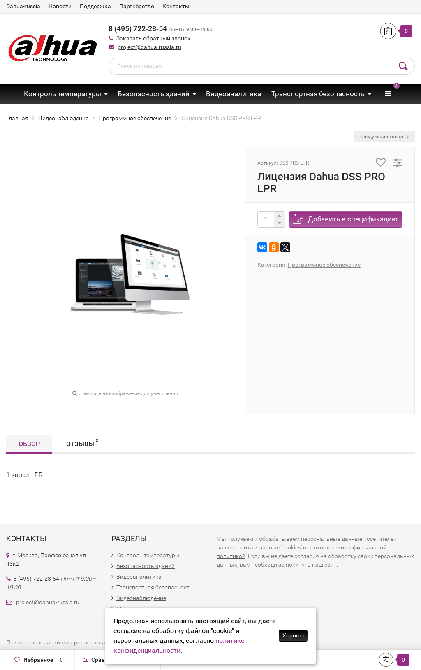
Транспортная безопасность (318, 94)
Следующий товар (384, 137)
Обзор (29, 444)
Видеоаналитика (233, 94)
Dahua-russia (23, 6)
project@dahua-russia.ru (149, 47)
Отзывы (82, 442)
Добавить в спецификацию (353, 219)
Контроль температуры (62, 94)
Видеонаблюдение (141, 598)
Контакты (176, 6)
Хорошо (293, 635)
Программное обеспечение (324, 264)
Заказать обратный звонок (153, 38)
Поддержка (95, 6)
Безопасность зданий (154, 94)
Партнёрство (136, 6)
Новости (60, 6)
